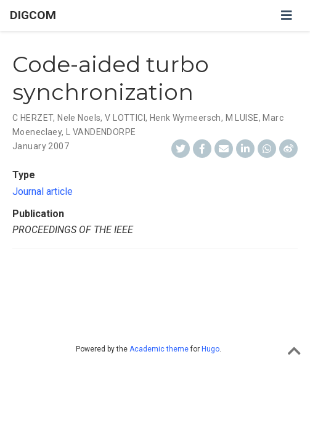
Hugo (210, 349)
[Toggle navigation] (286, 15)
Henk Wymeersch (185, 118)
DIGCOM (33, 15)
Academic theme (159, 349)
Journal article (42, 191)
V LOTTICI (125, 118)
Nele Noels (78, 118)
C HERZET (32, 118)
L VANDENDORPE (101, 132)
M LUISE (242, 118)
